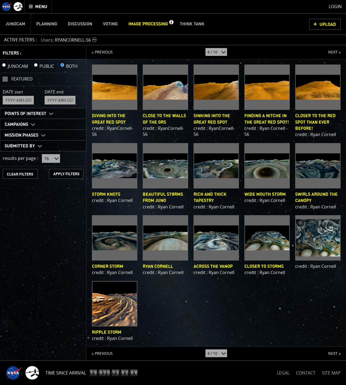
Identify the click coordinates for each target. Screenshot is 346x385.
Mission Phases (21, 135)
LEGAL (283, 372)
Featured (22, 79)
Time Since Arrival (65, 373)
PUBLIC (46, 66)
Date (13, 92)
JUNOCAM (18, 66)
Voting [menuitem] (110, 24)
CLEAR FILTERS (20, 174)
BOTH (72, 66)
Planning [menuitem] (46, 24)
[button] (171, 24)
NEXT (330, 50)
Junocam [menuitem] (15, 24)
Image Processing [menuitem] (148, 24)
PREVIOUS (99, 50)
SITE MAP (331, 373)
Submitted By (20, 146)
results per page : (20, 158)
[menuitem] (38, 6)
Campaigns (16, 124)
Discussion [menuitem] (80, 24)
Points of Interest (25, 114)
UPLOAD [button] (328, 24)
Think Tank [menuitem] (192, 24)
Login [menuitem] (335, 6)
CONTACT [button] (305, 373)
